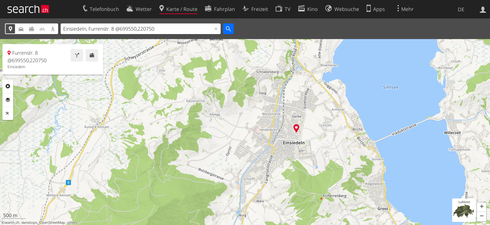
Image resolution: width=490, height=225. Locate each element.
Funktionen (7, 113)
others (72, 222)
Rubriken (7, 86)
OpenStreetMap (52, 222)
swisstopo (29, 222)
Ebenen (7, 100)
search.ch (11, 222)
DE (461, 9)
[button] (481, 207)
